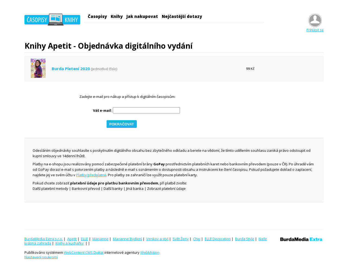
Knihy (117, 16)
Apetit (72, 238)
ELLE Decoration (218, 238)
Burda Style (244, 238)
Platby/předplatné (91, 174)
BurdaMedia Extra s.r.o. (43, 238)
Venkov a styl (157, 238)
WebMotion (149, 252)
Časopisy (97, 16)
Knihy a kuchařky (69, 243)
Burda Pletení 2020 (71, 68)
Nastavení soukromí (41, 257)
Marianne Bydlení (127, 238)
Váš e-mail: (102, 110)
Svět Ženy (181, 238)
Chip (196, 238)
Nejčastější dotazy (182, 16)
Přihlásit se (315, 28)
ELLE (84, 238)
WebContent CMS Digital (84, 252)
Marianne (100, 238)
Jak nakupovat (142, 16)
